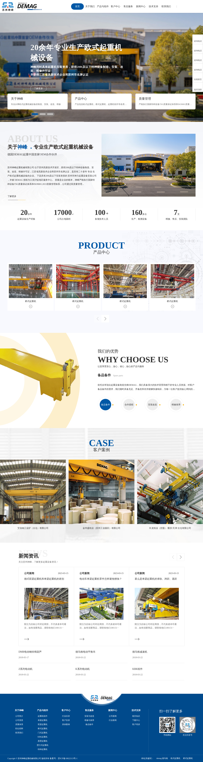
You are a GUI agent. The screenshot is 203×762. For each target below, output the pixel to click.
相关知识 (136, 716)
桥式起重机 (42, 729)
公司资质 (19, 720)
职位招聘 (19, 729)
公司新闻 (113, 716)
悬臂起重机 (42, 741)
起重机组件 (42, 716)
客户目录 (66, 720)
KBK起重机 (43, 737)
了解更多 (38, 88)
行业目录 (66, 716)
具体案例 (66, 724)
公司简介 (19, 716)
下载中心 (136, 720)
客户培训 (136, 724)
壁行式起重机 (42, 745)
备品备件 (89, 724)
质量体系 (19, 724)
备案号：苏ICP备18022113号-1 (63, 758)
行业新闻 (113, 720)
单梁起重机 (42, 720)
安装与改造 (89, 716)
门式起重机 (42, 733)
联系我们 (19, 733)
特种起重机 (42, 749)
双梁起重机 (42, 724)
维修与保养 (89, 720)
